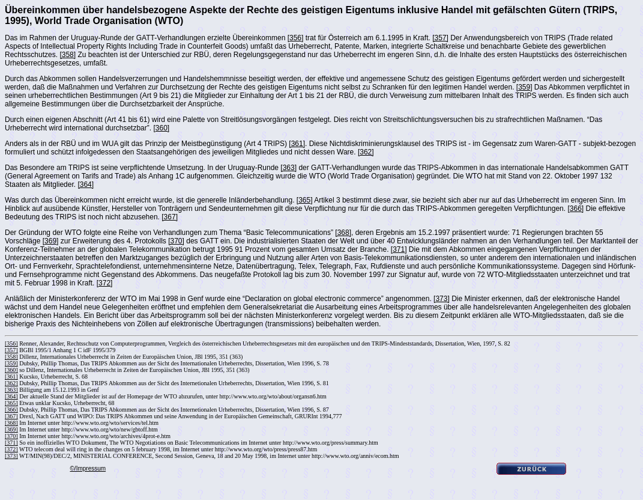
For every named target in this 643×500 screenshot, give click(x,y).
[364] (85, 184)
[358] (67, 54)
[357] (440, 38)
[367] (170, 217)
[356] (296, 38)
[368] (343, 232)
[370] (176, 241)
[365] (305, 200)
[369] (51, 241)
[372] (105, 283)
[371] (399, 249)
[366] (575, 208)
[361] (297, 143)
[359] (524, 87)
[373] (441, 298)
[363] (288, 167)
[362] (366, 152)
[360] (161, 128)
